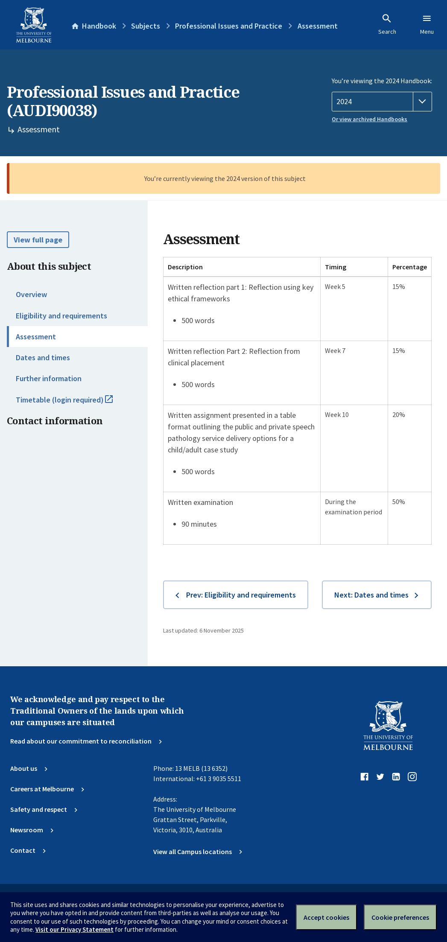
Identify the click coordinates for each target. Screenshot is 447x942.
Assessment (36, 336)
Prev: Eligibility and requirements (241, 595)
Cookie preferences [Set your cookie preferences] (400, 917)
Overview (31, 294)
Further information (49, 378)
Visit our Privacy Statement (74, 929)
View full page (38, 240)
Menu (427, 24)
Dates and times (43, 357)
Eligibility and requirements (61, 316)
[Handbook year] (382, 101)
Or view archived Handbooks (369, 119)
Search (387, 24)
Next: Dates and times (371, 595)
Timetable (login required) (73, 403)
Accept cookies (326, 917)
